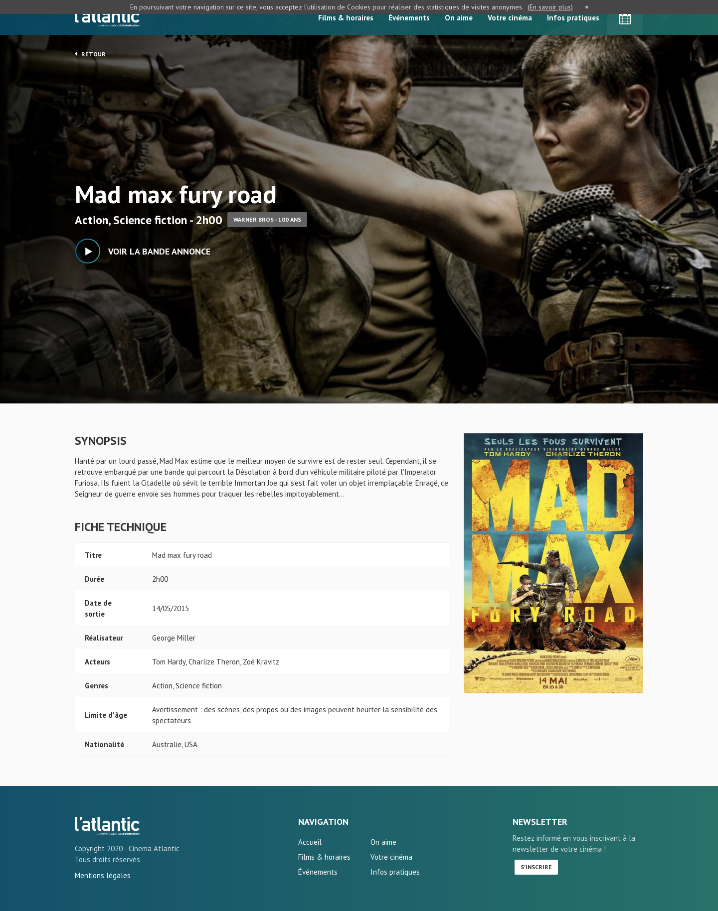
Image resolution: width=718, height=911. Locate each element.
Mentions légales (103, 875)
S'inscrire (536, 867)
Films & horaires (345, 17)
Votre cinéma (510, 17)
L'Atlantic (107, 17)
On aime (459, 17)
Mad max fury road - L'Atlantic (107, 826)
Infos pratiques (573, 17)
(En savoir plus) (550, 6)
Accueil (310, 842)
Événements (409, 17)
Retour (90, 54)
